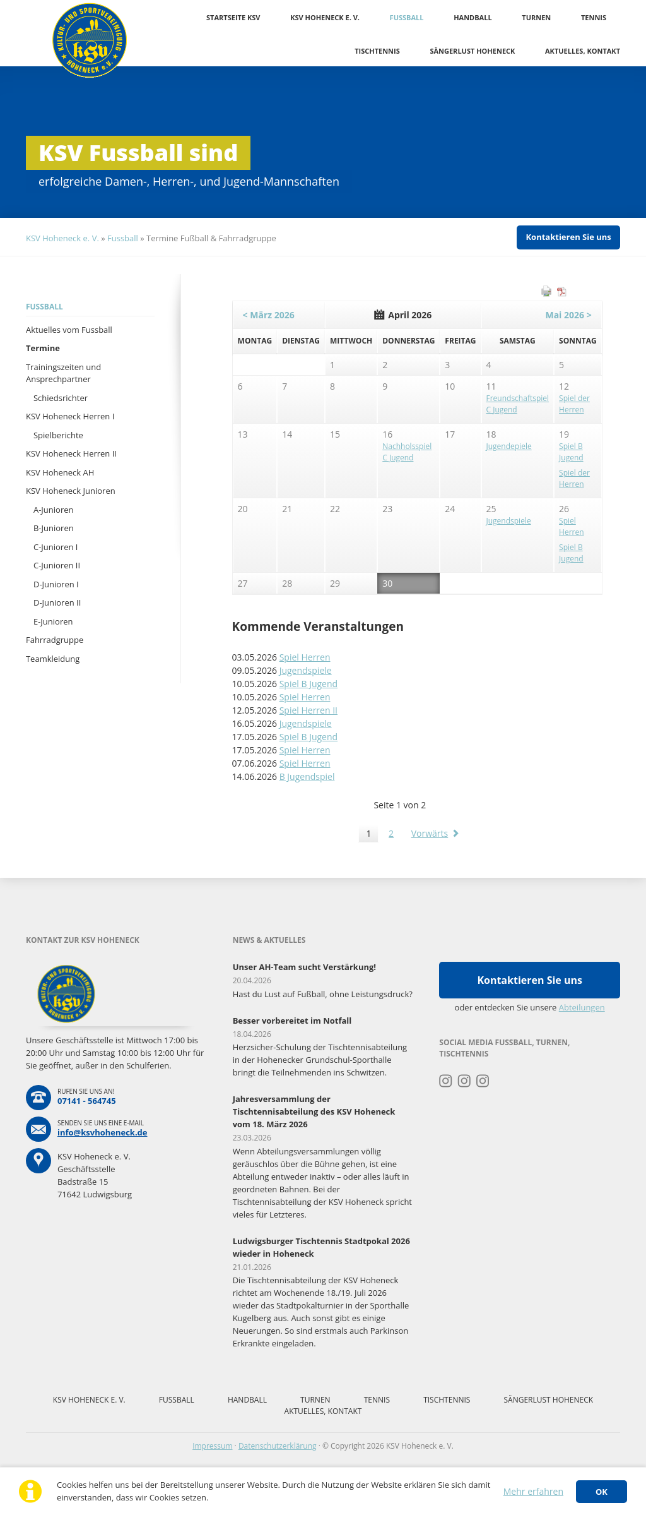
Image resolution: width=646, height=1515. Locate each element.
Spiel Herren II (308, 710)
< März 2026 (269, 315)
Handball (473, 17)
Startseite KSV (233, 17)
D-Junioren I (56, 584)
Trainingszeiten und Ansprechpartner (63, 373)
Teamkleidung (52, 658)
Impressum (212, 1445)
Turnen (536, 17)
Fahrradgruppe (54, 639)
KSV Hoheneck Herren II (71, 453)
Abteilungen (582, 1007)
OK (602, 1491)
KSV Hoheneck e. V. (325, 17)
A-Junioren (53, 509)
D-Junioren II (57, 602)
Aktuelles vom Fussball (69, 329)
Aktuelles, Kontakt (582, 51)
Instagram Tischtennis (483, 1081)
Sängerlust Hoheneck (472, 51)
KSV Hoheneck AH (60, 472)
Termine (43, 348)
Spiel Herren (305, 657)
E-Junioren (53, 621)
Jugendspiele (305, 670)
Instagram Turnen (445, 1081)
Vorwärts (430, 833)
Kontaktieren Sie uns (568, 237)
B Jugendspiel (307, 776)
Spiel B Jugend (308, 684)
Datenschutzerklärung (277, 1445)
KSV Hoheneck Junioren (70, 490)
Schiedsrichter (60, 398)
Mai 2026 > (568, 315)
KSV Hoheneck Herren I (70, 416)
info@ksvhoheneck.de (102, 1132)
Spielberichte (58, 435)
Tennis (593, 17)
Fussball (407, 17)
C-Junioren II (56, 565)
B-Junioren (53, 528)
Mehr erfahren (533, 1491)
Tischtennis (377, 51)
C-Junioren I (55, 547)
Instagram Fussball (464, 1081)
